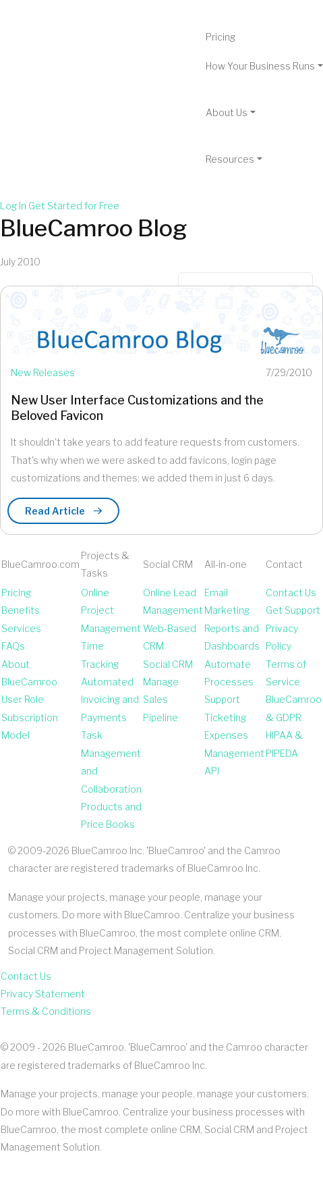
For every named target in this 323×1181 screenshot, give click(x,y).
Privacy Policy (282, 637)
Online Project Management (111, 610)
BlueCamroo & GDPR (294, 708)
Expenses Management (234, 743)
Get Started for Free (73, 205)
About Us (226, 112)
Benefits (20, 610)
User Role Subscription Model (29, 717)
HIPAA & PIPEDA (284, 743)
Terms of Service (286, 672)
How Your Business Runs (260, 66)
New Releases (43, 372)
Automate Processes (229, 672)
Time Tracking (100, 654)
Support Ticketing (225, 708)
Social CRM (168, 664)
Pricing (220, 37)
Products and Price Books (111, 815)
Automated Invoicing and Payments (110, 699)
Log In (13, 205)
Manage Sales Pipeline (161, 699)
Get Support (293, 610)
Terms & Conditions (46, 1011)
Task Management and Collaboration (111, 761)
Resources (230, 159)
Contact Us (291, 592)
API (211, 771)
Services (21, 628)
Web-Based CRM (169, 637)
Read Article (63, 511)
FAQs (13, 646)
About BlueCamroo (29, 672)
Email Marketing (226, 601)
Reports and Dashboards (232, 637)
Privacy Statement (43, 993)
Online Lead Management (173, 601)
